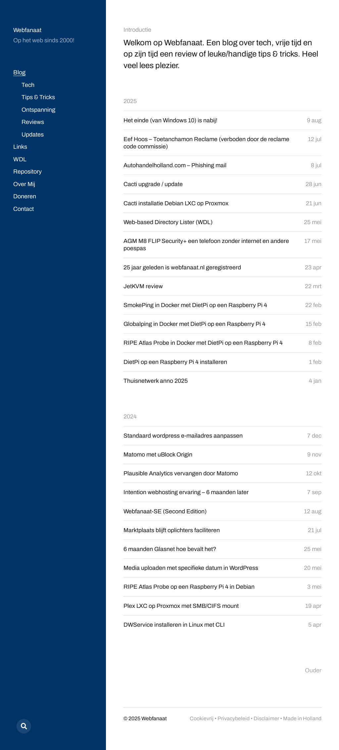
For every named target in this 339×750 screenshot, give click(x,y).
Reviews (33, 122)
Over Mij (24, 184)
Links (20, 146)
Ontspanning (38, 109)
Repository (27, 171)
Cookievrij (202, 721)
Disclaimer (266, 721)
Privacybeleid (234, 721)
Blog (19, 72)
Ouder (313, 673)
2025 (130, 101)
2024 (130, 418)
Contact (23, 209)
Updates (33, 134)
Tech (28, 85)
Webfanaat (27, 30)
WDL (19, 159)
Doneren (24, 196)
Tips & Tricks (38, 97)
